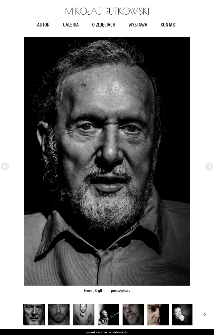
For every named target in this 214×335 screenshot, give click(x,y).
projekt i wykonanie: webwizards (107, 332)
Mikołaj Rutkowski (107, 11)
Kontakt (169, 25)
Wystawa (138, 25)
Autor (43, 25)
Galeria (71, 25)
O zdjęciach (103, 25)
